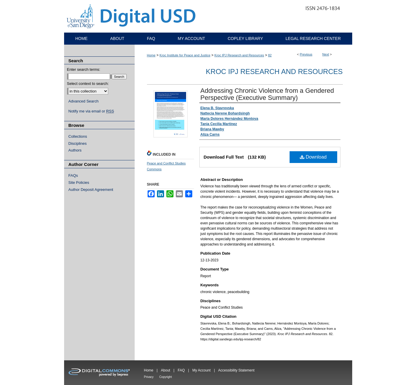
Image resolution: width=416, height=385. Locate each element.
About (165, 370)
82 (270, 55)
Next (325, 54)
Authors (75, 150)
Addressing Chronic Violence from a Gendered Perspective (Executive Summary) (267, 94)
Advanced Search (84, 101)
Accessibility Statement (236, 370)
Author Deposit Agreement (91, 189)
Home (151, 55)
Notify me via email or (91, 111)
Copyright (165, 377)
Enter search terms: (83, 69)
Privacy (149, 377)
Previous (306, 54)
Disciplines (78, 143)
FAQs (73, 175)
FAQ (181, 370)
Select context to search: (88, 83)
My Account (201, 370)
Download (313, 156)
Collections (78, 136)
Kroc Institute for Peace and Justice (185, 55)
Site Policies (79, 182)
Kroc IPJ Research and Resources (239, 55)
